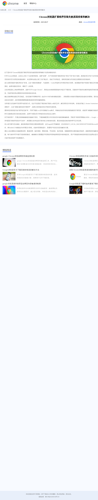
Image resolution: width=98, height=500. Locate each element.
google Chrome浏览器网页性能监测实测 (19, 156)
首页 (25, 3)
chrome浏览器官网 (89, 22)
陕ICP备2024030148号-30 (52, 497)
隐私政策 (41, 497)
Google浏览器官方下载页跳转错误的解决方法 (21, 170)
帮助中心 (33, 3)
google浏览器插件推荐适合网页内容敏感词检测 (22, 184)
